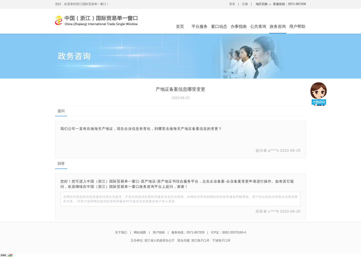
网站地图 (140, 232)
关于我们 (121, 232)
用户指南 (159, 232)
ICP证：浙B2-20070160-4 (228, 232)
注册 (245, 4)
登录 (232, 4)
